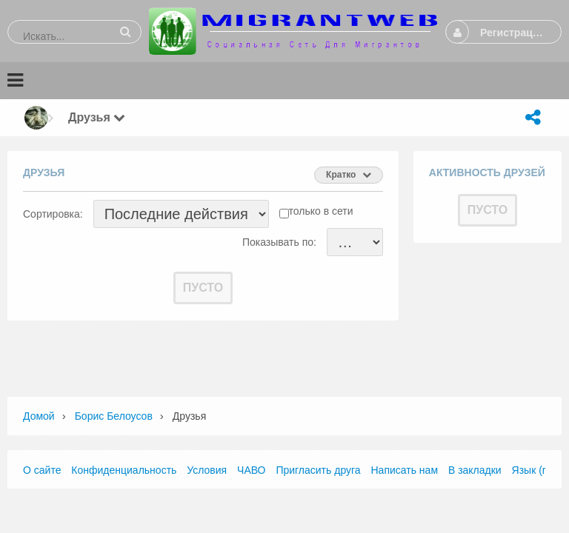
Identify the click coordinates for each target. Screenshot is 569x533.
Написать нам (405, 470)
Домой (39, 416)
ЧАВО (251, 470)
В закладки (475, 470)
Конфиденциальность (123, 470)
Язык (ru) (533, 470)
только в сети (321, 211)
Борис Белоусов (114, 416)
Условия (207, 470)
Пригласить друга (318, 470)
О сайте (42, 470)
